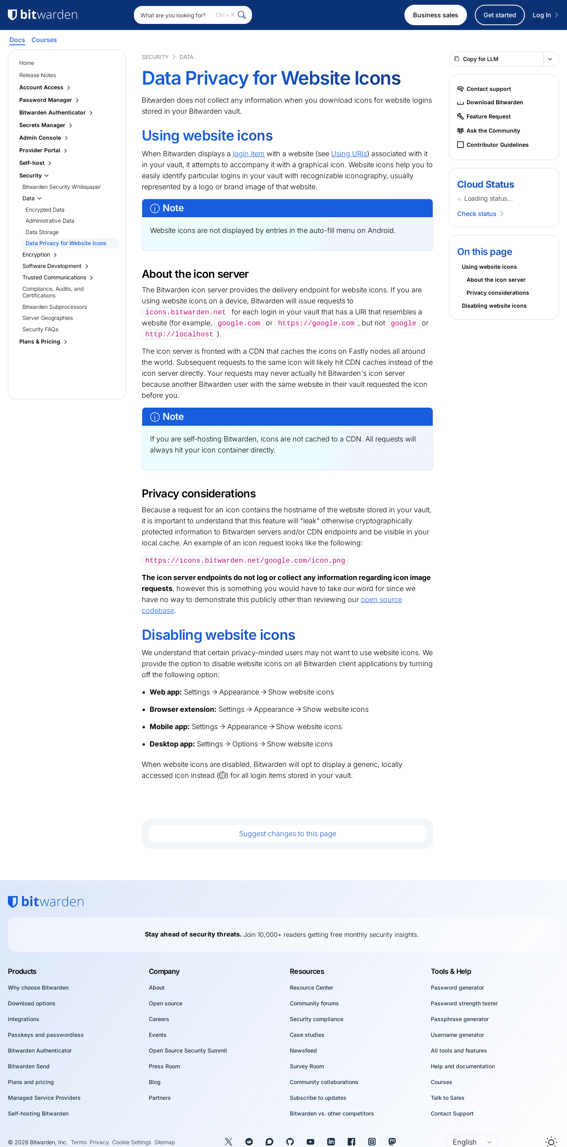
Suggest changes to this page (287, 833)
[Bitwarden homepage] (45, 902)
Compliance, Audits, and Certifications (52, 292)
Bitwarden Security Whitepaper (61, 186)
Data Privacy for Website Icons (66, 243)
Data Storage (42, 232)
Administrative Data (50, 220)
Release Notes (37, 75)
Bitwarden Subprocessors (54, 306)
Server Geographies (47, 317)
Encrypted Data (45, 209)
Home (26, 62)
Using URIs (349, 154)
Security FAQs (40, 329)
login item (249, 154)
